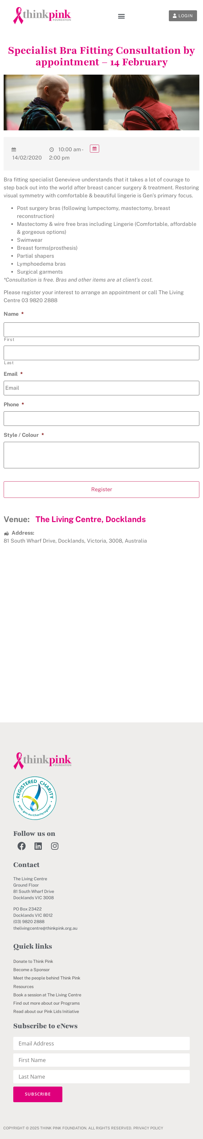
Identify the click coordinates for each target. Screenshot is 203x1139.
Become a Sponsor (31, 969)
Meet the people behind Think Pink (46, 977)
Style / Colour (24, 435)
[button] (121, 15)
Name (14, 314)
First (9, 339)
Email (13, 374)
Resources (23, 986)
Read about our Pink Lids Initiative (46, 1011)
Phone (14, 404)
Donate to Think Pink (33, 961)
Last (9, 363)
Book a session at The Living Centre (47, 994)
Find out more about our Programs (46, 1003)
